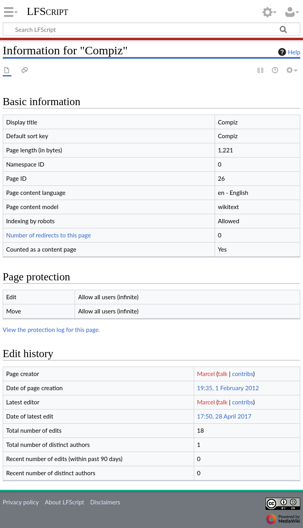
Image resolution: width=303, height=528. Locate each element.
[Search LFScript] (151, 29)
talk (222, 373)
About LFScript (64, 502)
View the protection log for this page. (51, 329)
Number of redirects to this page (48, 235)
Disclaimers (105, 502)
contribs (242, 373)
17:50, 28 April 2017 (224, 416)
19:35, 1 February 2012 (228, 387)
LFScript (47, 11)
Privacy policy (21, 502)
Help (288, 52)
